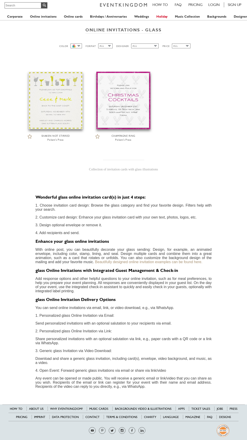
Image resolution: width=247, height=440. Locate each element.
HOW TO (160, 5)
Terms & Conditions (121, 417)
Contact (92, 417)
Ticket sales (200, 408)
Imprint (39, 417)
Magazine (192, 417)
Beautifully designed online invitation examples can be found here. (148, 262)
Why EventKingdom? (66, 408)
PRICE (166, 46)
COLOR (63, 46)
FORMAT (91, 46)
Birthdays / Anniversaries (108, 17)
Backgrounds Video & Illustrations (143, 408)
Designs (225, 417)
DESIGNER (122, 46)
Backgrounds (216, 17)
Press (233, 408)
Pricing (195, 5)
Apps (181, 408)
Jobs (220, 408)
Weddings (141, 17)
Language (171, 417)
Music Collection (187, 17)
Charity (150, 417)
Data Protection (65, 417)
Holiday (162, 17)
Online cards (73, 17)
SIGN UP (234, 5)
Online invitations (43, 17)
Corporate (15, 17)
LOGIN (214, 5)
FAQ (178, 5)
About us (36, 408)
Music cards (98, 408)
